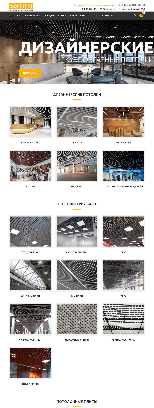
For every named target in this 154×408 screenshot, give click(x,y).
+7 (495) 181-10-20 (132, 5)
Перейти (30, 73)
